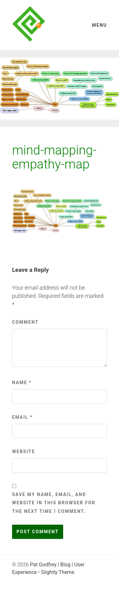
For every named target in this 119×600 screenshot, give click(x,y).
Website (23, 451)
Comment (25, 322)
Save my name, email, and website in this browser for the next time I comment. (54, 503)
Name (21, 382)
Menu (99, 25)
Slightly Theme (57, 572)
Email (22, 417)
